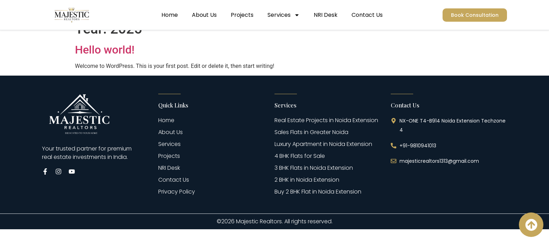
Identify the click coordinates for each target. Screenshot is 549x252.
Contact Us (367, 15)
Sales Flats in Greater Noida (311, 144)
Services (283, 15)
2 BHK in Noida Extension (306, 192)
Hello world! (104, 62)
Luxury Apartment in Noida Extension (323, 156)
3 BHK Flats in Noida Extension (313, 180)
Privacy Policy (176, 204)
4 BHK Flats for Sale (299, 168)
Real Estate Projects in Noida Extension (326, 132)
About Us (204, 15)
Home (169, 15)
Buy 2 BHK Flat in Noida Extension (317, 204)
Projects (242, 15)
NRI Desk (326, 15)
